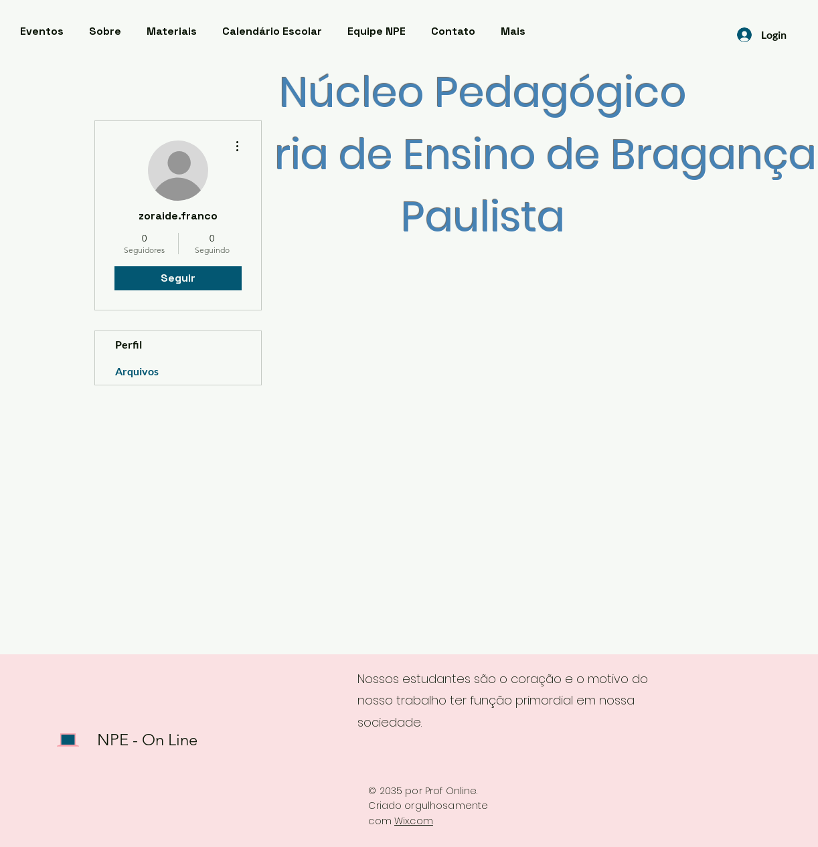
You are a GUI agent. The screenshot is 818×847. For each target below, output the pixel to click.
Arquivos (137, 371)
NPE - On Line (147, 739)
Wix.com (413, 821)
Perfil (128, 344)
